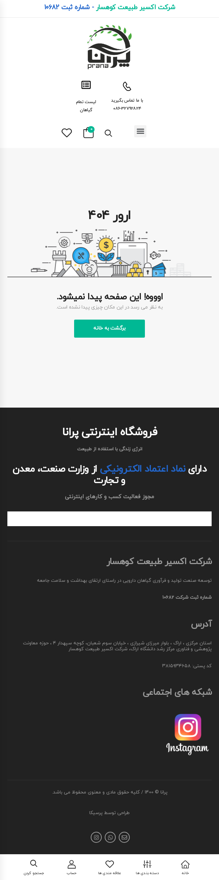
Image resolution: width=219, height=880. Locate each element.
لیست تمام (86, 102)
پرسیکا (95, 813)
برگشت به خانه (109, 328)
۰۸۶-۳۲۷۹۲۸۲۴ (127, 109)
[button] (140, 131)
